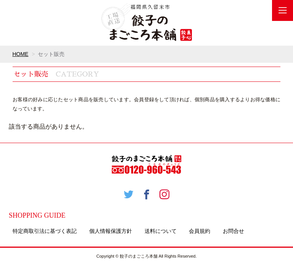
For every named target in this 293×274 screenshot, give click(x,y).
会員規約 (199, 231)
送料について (161, 231)
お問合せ (233, 231)
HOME (20, 54)
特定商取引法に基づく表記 (45, 231)
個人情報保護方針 (110, 231)
